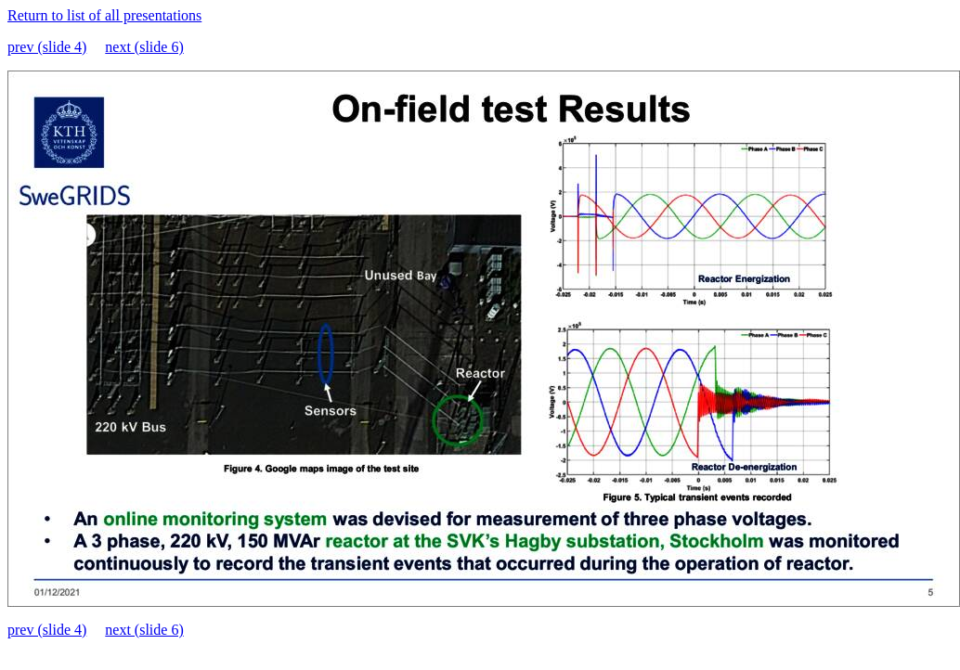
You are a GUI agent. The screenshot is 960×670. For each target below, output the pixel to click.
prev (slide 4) (46, 47)
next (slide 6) (144, 47)
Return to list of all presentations (104, 15)
